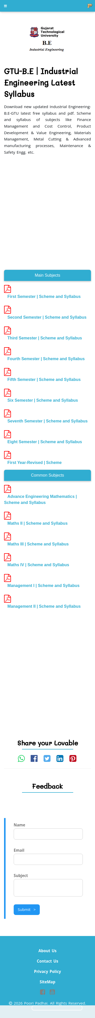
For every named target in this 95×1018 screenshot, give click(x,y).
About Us (47, 950)
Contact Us (47, 961)
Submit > (27, 909)
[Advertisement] (47, 212)
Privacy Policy (47, 971)
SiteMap (47, 981)
